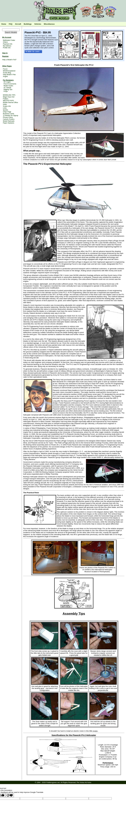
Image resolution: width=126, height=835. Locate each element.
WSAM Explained (9, 71)
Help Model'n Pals (9, 75)
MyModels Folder (9, 40)
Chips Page (7, 112)
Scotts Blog (7, 73)
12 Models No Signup (10, 115)
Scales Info (7, 106)
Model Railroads (8, 121)
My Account (6, 37)
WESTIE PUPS (8, 101)
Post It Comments (10, 84)
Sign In (5, 53)
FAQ (10, 24)
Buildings (28, 24)
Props (6, 91)
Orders (5, 42)
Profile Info (6, 48)
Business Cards (8, 114)
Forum (5, 69)
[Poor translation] (9, 795)
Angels (5, 76)
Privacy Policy (8, 117)
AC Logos (7, 82)
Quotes (5, 110)
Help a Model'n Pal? (9, 60)
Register (5, 56)
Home (3, 24)
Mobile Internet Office (10, 102)
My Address (7, 46)
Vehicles (37, 24)
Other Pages (7, 66)
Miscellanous (49, 24)
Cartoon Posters (8, 119)
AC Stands (7, 88)
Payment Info (7, 44)
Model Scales (8, 86)
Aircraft (18, 24)
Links (5, 108)
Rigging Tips (8, 89)
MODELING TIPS (9, 95)
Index (5, 104)
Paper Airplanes (8, 123)
